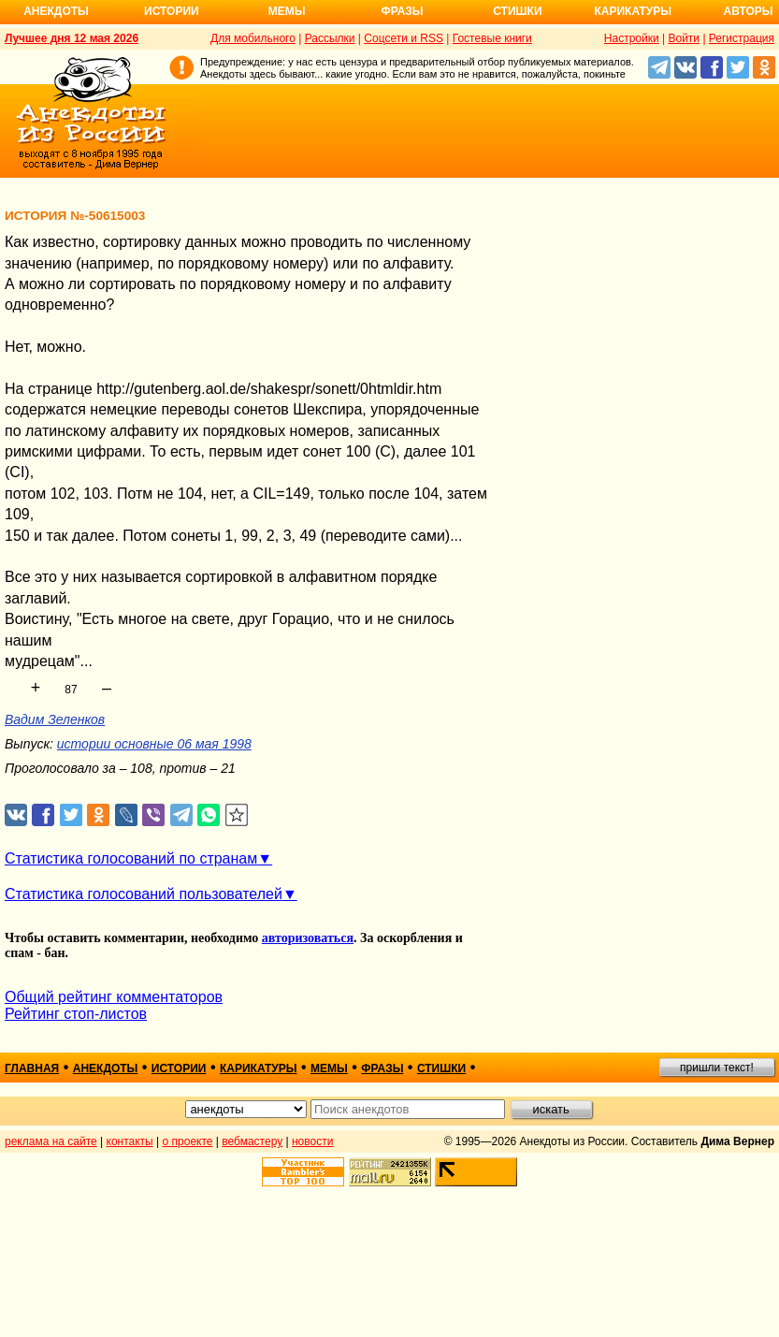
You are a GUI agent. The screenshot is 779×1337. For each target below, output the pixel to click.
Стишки (517, 11)
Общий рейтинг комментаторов (114, 997)
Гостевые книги (492, 38)
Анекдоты (56, 11)
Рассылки (330, 38)
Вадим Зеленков (55, 719)
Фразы (402, 11)
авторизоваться (307, 938)
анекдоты (105, 1068)
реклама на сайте (51, 1141)
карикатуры (258, 1068)
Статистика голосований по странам (131, 858)
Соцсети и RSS (403, 38)
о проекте (188, 1141)
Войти (684, 38)
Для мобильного (253, 38)
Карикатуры (632, 11)
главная (32, 1068)
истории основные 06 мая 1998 (154, 743)
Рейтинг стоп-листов (76, 1014)
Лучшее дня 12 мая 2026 (71, 38)
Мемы (287, 11)
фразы (382, 1068)
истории (179, 1068)
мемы (329, 1068)
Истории (171, 11)
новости (312, 1141)
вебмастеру (252, 1141)
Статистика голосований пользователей (143, 894)
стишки (441, 1068)
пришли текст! (717, 1067)
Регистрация (741, 38)
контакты (130, 1141)
